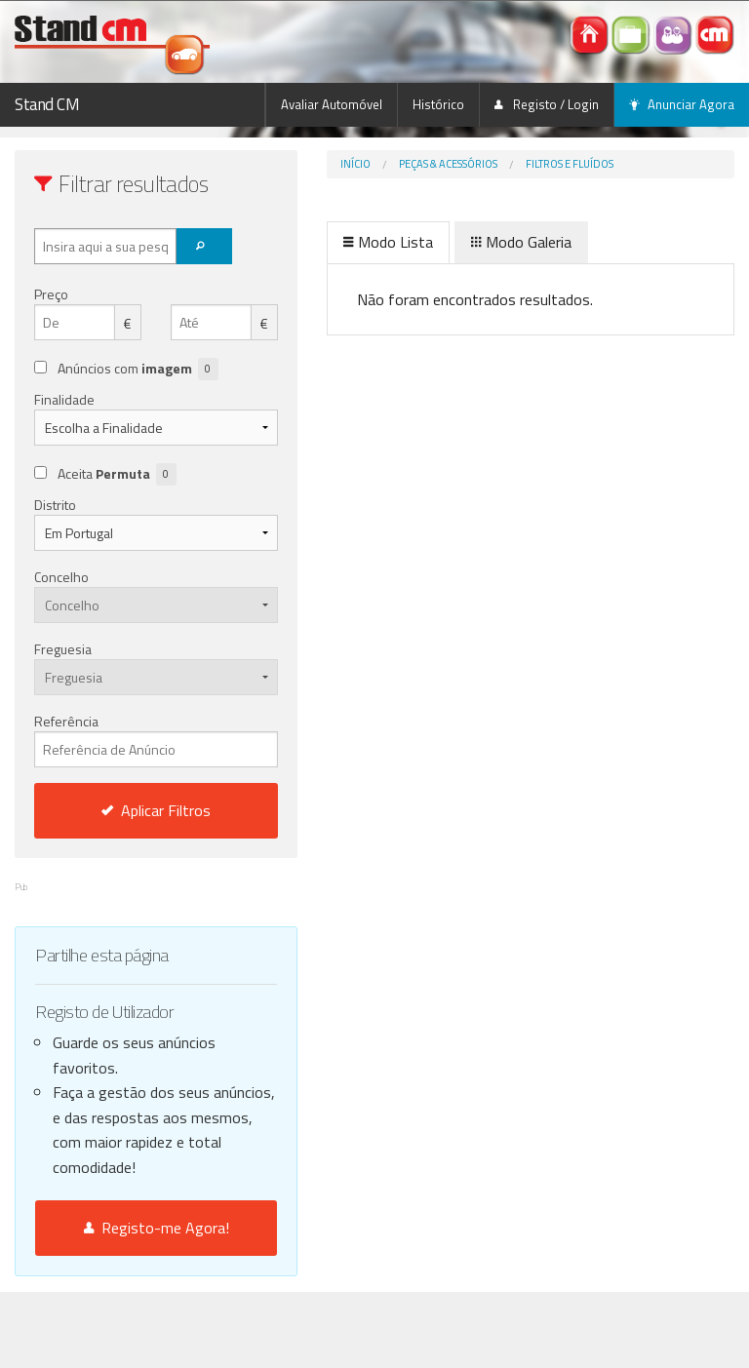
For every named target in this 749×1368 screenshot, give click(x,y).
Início (355, 164)
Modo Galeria (521, 242)
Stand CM (47, 104)
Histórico (438, 104)
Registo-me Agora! (156, 1227)
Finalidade (64, 399)
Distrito (55, 504)
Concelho (61, 577)
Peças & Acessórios (448, 164)
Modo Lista (388, 242)
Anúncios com (138, 369)
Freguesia (63, 649)
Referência (156, 739)
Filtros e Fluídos (569, 164)
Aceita (117, 474)
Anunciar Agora (681, 104)
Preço (51, 294)
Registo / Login (546, 104)
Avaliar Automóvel (331, 104)
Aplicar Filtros (156, 810)
